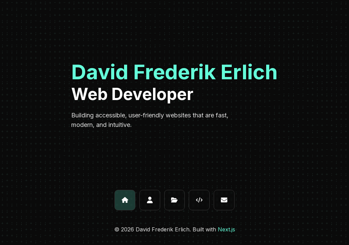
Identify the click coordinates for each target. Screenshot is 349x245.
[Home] (125, 200)
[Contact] (224, 200)
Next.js (226, 229)
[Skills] (199, 200)
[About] (149, 200)
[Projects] (174, 200)
